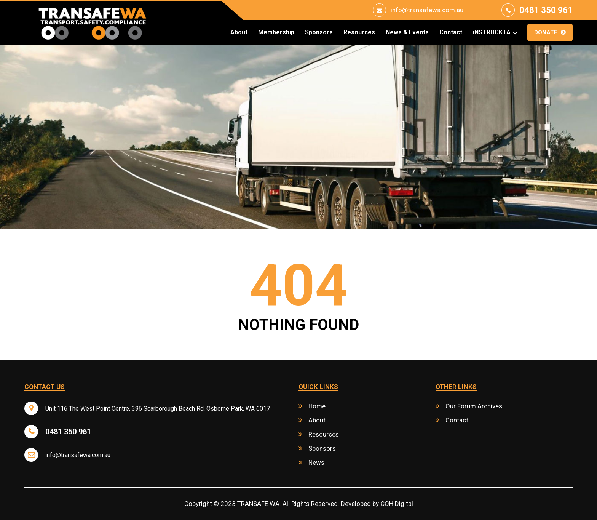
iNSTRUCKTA (492, 32)
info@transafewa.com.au (427, 10)
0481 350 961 (546, 10)
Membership (276, 32)
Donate (545, 32)
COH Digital (396, 503)
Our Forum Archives (473, 406)
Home (317, 406)
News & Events (407, 32)
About (238, 32)
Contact (450, 32)
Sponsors (319, 32)
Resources (359, 32)
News (316, 462)
